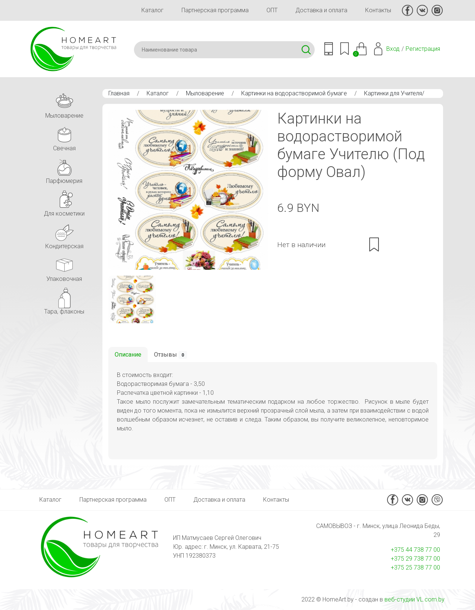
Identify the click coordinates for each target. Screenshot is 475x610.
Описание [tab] (128, 354)
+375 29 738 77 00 (415, 558)
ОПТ (272, 10)
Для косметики (64, 202)
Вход (393, 48)
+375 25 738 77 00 (415, 567)
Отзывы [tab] (170, 355)
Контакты (378, 10)
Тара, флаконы (64, 300)
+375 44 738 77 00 (415, 549)
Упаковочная (64, 267)
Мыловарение (205, 93)
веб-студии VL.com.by (414, 599)
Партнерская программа (215, 10)
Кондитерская (64, 235)
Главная (119, 93)
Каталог (152, 10)
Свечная (64, 137)
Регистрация (423, 48)
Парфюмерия (64, 169)
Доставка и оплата (321, 10)
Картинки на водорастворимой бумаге (294, 93)
